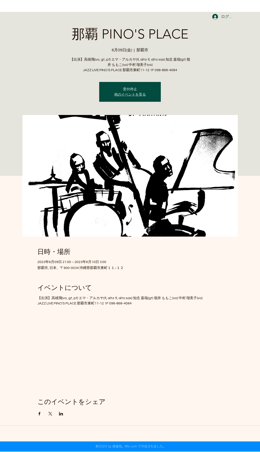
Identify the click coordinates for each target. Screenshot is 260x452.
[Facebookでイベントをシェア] (39, 413)
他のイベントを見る (130, 94)
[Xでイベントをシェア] (50, 413)
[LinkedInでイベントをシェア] (61, 413)
